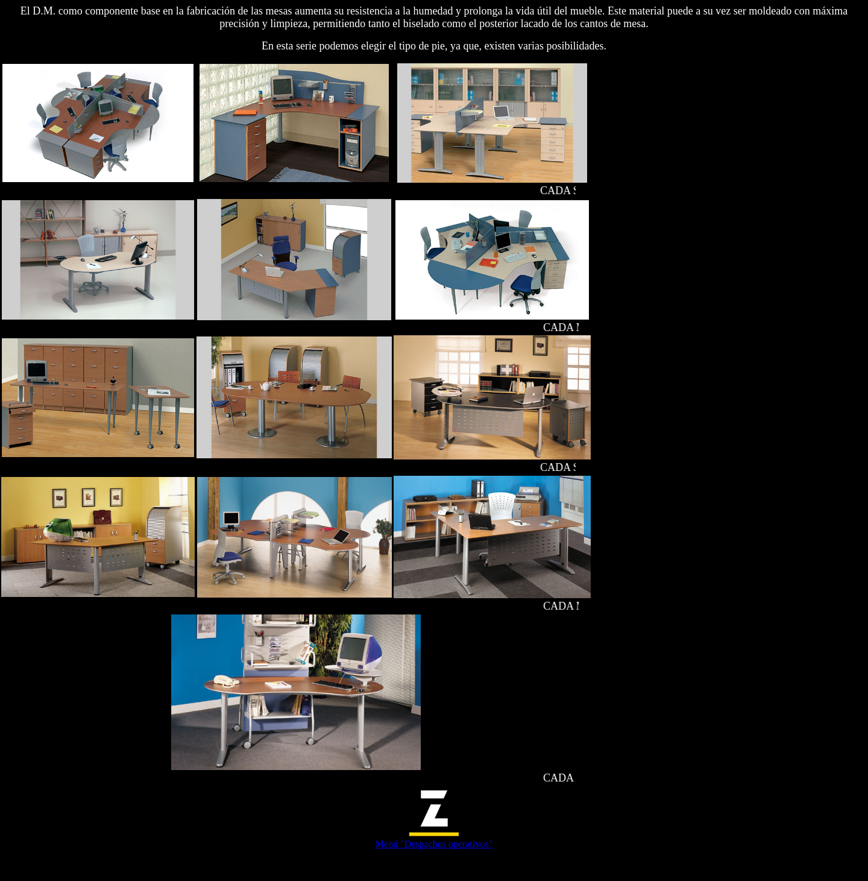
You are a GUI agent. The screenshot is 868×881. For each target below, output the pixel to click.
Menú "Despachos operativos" (434, 844)
